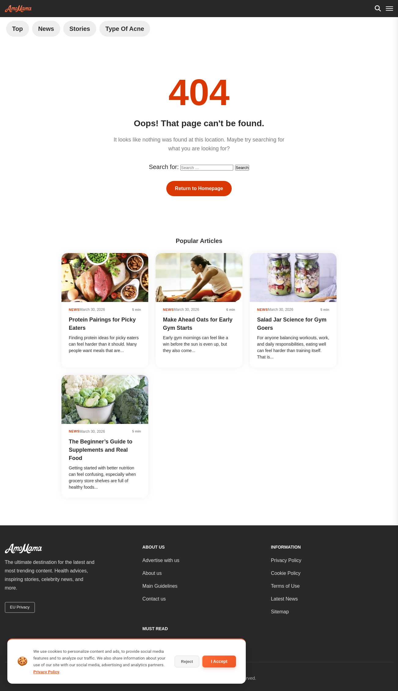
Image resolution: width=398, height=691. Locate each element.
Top (17, 28)
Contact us (154, 598)
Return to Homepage (199, 188)
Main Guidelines (160, 586)
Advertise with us (160, 560)
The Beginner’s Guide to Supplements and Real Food (100, 450)
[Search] (378, 9)
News (46, 28)
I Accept (219, 661)
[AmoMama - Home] (18, 8)
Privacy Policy (286, 560)
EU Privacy (20, 607)
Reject (187, 661)
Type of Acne (124, 28)
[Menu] (389, 8)
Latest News (284, 598)
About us (152, 573)
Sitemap (280, 611)
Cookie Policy (285, 573)
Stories (79, 28)
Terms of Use (285, 586)
